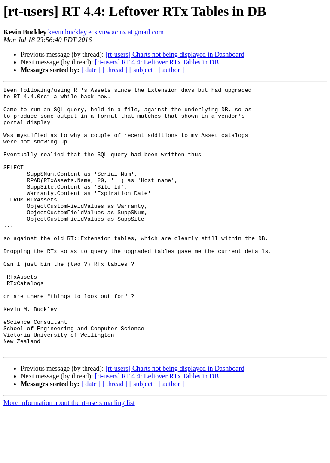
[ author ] (171, 69)
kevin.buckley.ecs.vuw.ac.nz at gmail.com (106, 32)
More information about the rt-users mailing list (69, 455)
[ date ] (91, 69)
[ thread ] (115, 69)
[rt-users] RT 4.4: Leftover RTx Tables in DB (157, 62)
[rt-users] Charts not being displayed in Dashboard (174, 54)
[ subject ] (143, 69)
